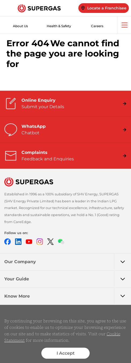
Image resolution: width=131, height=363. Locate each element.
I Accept (66, 353)
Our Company (67, 261)
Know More (67, 296)
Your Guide (67, 279)
